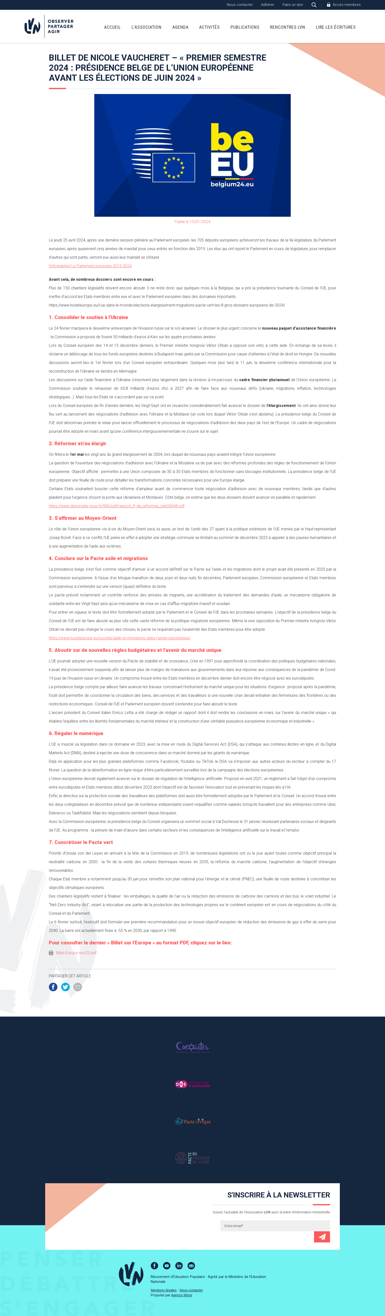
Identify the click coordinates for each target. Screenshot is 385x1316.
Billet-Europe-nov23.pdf (76, 953)
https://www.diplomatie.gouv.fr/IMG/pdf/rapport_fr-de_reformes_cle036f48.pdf (116, 506)
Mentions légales (164, 1290)
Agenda (180, 27)
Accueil (112, 27)
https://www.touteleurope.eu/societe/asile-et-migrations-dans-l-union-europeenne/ (120, 638)
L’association (147, 27)
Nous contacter (240, 4)
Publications (245, 27)
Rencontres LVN (287, 27)
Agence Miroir (181, 1295)
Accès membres (347, 4)
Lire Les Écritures (336, 27)
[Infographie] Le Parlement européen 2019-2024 (90, 266)
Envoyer (322, 1236)
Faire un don (293, 4)
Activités (209, 27)
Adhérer (267, 4)
